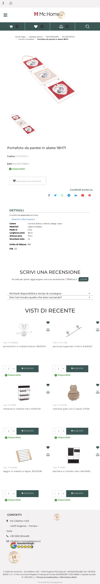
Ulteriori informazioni (23, 219)
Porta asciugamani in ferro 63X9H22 (72, 346)
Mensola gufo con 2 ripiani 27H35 (71, 409)
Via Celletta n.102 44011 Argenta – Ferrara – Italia (22, 525)
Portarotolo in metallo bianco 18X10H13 (24, 346)
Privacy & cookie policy (47, 577)
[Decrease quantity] (4, 368)
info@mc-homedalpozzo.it (25, 541)
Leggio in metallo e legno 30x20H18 (22, 471)
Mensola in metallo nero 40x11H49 (22, 409)
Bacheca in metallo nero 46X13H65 (71, 471)
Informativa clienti (68, 577)
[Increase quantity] (14, 368)
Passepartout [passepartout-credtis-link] (56, 582)
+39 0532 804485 (19, 536)
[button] (50, 78)
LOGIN (83, 279)
